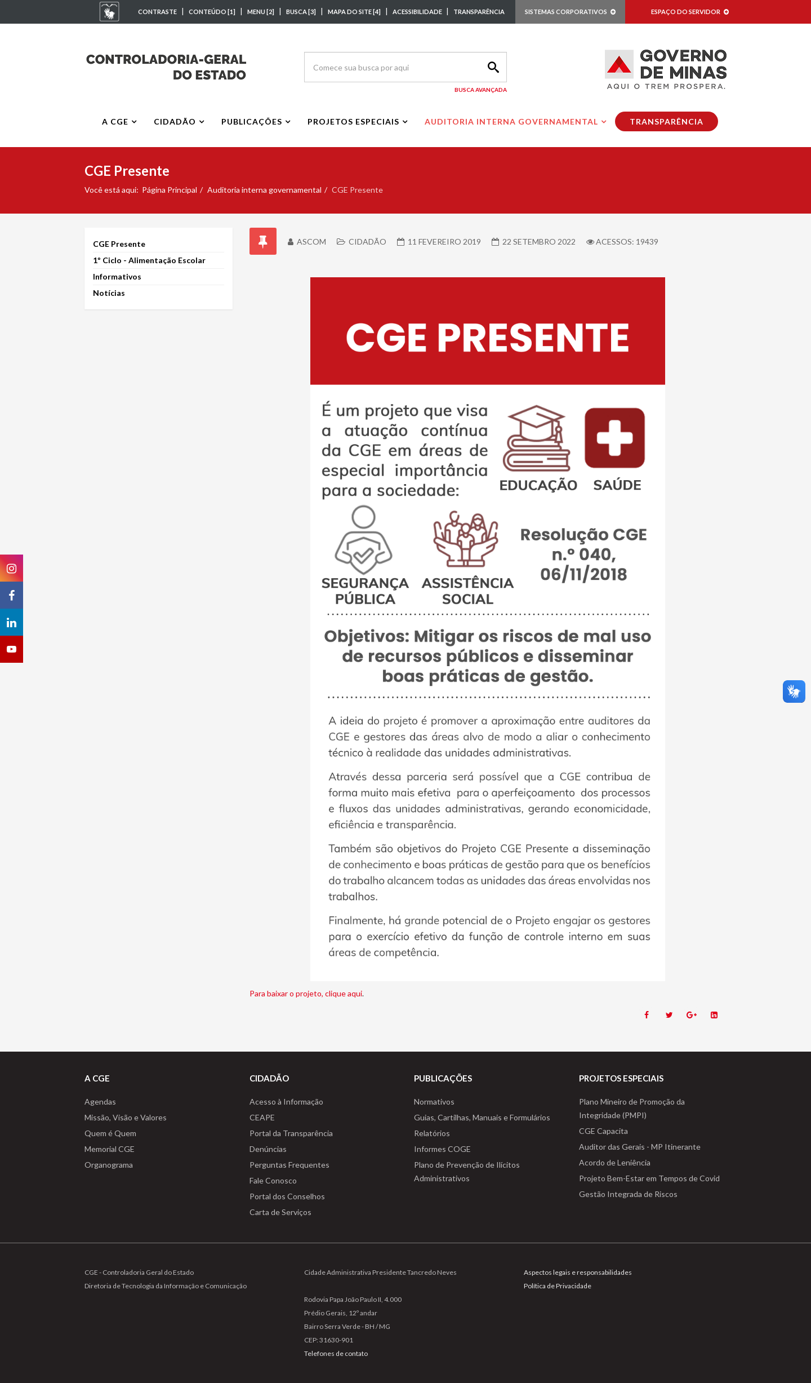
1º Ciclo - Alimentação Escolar (149, 260)
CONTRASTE (157, 11)
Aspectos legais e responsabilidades (578, 1272)
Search (492, 67)
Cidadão (175, 121)
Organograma (108, 1164)
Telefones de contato (336, 1353)
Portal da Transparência (291, 1133)
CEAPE (262, 1117)
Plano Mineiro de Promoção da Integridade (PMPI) (632, 1108)
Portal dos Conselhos (287, 1196)
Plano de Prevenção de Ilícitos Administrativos (467, 1171)
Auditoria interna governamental (511, 121)
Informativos (117, 276)
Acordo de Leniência (614, 1162)
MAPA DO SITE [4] (354, 11)
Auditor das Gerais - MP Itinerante (640, 1146)
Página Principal (169, 189)
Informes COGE (442, 1149)
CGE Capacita (603, 1131)
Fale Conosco (273, 1180)
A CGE (115, 121)
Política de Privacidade (557, 1286)
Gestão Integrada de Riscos (628, 1194)
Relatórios (432, 1133)
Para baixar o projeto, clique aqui (305, 993)
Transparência (666, 121)
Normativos (434, 1101)
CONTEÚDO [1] (212, 11)
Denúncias (268, 1149)
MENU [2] (260, 11)
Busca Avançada (480, 89)
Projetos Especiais (353, 121)
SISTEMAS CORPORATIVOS (570, 11)
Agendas (100, 1101)
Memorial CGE (109, 1149)
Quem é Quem (110, 1133)
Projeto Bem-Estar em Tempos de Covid (649, 1178)
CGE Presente (119, 244)
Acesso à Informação (286, 1101)
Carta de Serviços (280, 1212)
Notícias (109, 293)
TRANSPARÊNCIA (479, 11)
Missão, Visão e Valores (125, 1117)
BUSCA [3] (301, 11)
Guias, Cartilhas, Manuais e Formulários (482, 1117)
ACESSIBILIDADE (418, 11)
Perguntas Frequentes (289, 1164)
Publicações (251, 121)
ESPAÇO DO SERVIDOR (690, 11)
